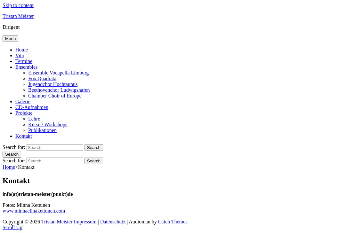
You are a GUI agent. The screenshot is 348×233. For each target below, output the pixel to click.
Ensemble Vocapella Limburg (58, 72)
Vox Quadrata (42, 78)
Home (21, 49)
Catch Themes (173, 221)
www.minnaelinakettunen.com (34, 211)
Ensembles (26, 67)
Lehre (34, 118)
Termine (23, 61)
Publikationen (42, 130)
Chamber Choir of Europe (55, 95)
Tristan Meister (18, 16)
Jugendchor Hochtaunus (52, 84)
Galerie (22, 101)
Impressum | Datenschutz (99, 221)
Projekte (23, 113)
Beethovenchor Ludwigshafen (59, 90)
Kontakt (23, 136)
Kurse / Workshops (47, 124)
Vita (19, 55)
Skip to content (18, 5)
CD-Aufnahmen (31, 107)
